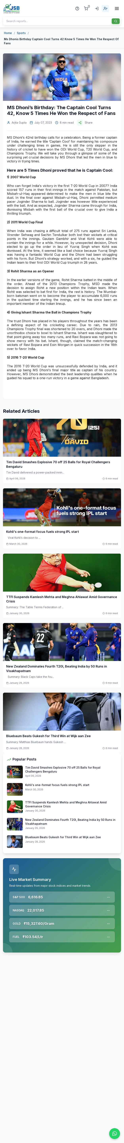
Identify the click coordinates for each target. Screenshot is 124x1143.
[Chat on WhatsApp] (114, 1133)
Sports (21, 33)
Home (8, 33)
